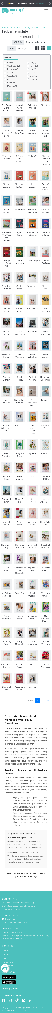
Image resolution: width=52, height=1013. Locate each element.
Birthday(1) (34, 79)
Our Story (6, 950)
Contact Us (17, 939)
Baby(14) (10, 62)
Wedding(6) (12, 76)
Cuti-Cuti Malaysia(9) (12, 84)
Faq (4, 958)
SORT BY (17, 42)
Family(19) (34, 66)
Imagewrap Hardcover (35, 27)
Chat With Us (8, 919)
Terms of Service (9, 966)
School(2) (11, 73)
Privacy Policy (8, 962)
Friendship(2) (12, 69)
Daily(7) (33, 62)
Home (5, 27)
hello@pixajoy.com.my (22, 922)
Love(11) (33, 69)
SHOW (11, 48)
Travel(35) (34, 73)
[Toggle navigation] (46, 10)
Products (6, 954)
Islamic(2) (33, 76)
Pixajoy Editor (10, 988)
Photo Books (16, 27)
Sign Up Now (40, 3)
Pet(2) (9, 79)
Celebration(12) (13, 66)
